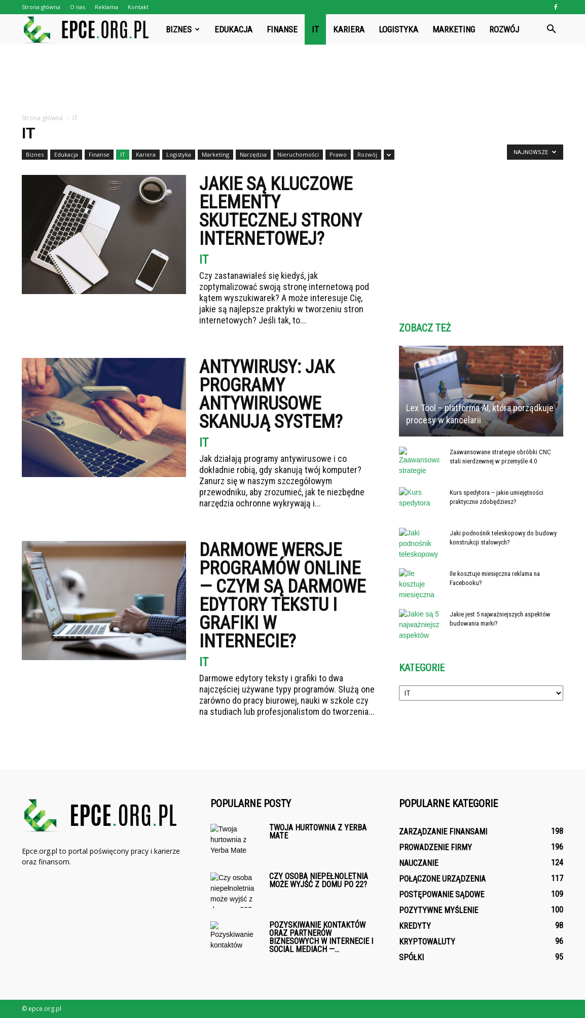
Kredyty (415, 926)
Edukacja (233, 29)
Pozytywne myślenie (438, 910)
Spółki (411, 957)
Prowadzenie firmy (435, 847)
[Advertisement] (292, 79)
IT (315, 29)
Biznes (183, 29)
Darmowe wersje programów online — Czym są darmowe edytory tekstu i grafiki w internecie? (282, 595)
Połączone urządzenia (442, 879)
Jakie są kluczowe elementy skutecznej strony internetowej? (280, 211)
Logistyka (398, 29)
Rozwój (504, 29)
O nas (77, 7)
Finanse (282, 29)
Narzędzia (253, 154)
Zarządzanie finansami (443, 832)
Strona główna (41, 7)
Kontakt (138, 7)
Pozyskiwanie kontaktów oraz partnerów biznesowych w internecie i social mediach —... (321, 937)
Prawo (338, 154)
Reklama (106, 7)
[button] (551, 29)
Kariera (348, 29)
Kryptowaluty (427, 942)
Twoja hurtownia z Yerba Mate (318, 832)
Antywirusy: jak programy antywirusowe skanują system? (271, 394)
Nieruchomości (298, 154)
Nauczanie (418, 863)
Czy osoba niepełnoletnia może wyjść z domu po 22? (318, 880)
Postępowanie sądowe (441, 894)
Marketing (453, 29)
